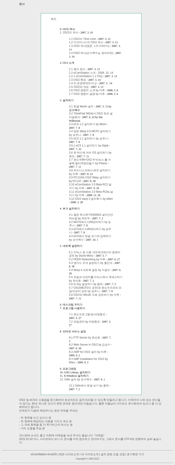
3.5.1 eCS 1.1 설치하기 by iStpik (88, 145)
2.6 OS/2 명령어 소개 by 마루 (87, 90)
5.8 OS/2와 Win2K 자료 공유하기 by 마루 (94, 294)
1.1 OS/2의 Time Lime (82, 38)
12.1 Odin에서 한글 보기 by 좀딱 (89, 385)
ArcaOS (52, 454)
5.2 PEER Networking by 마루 (87, 259)
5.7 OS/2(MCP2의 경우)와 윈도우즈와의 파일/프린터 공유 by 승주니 (95, 289)
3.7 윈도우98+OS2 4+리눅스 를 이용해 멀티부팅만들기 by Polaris (90, 161)
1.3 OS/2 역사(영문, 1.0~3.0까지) (89, 46)
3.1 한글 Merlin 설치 (81, 106)
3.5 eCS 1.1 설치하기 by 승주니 (88, 138)
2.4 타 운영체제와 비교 (83, 83)
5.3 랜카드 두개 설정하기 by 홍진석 (90, 263)
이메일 (99, 435)
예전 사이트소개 (69, 454)
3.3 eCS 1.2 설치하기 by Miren (88, 124)
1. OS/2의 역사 (69, 32)
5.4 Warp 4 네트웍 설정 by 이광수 (89, 270)
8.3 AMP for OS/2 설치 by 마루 (88, 352)
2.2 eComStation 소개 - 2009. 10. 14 (91, 72)
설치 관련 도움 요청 (113, 454)
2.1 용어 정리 (77, 69)
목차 (53, 19)
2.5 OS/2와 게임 (79, 86)
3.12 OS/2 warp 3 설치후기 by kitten (91, 198)
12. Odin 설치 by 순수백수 (76, 379)
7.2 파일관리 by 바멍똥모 (84, 321)
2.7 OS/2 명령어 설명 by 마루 (87, 94)
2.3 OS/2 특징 (77, 79)
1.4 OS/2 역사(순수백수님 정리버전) (91, 53)
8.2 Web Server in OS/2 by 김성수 (90, 344)
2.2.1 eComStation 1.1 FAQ (86, 76)
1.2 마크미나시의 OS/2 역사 (86, 42)
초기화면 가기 (135, 454)
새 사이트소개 (89, 454)
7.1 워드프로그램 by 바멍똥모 (87, 314)
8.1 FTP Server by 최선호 (84, 337)
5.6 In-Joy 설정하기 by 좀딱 (86, 284)
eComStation (38, 454)
